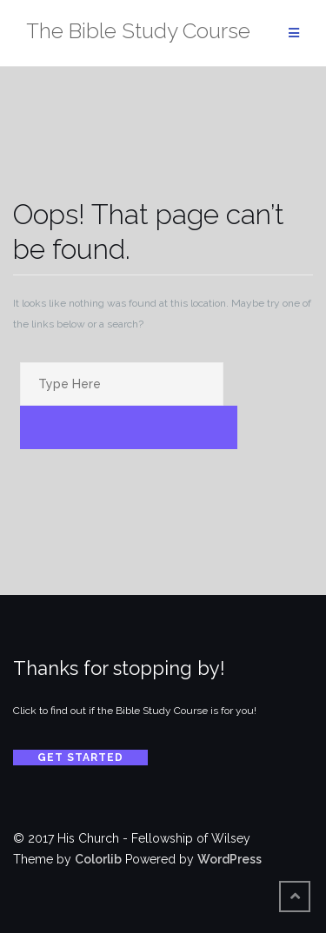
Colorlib (98, 859)
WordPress (229, 859)
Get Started (80, 757)
